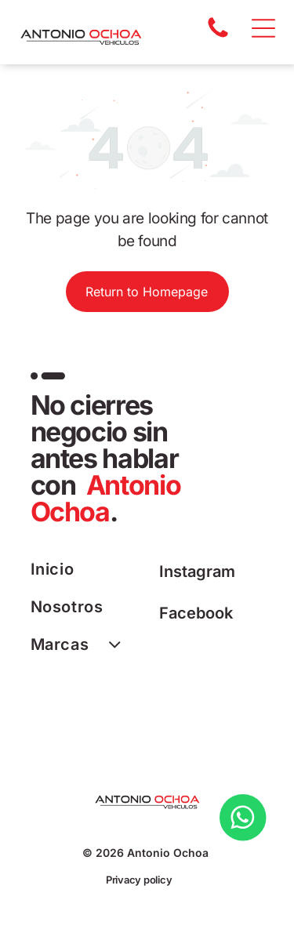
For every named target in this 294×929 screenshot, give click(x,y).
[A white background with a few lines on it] (217, 36)
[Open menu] (263, 28)
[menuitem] (89, 569)
